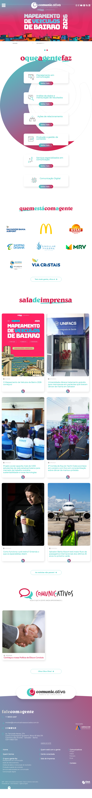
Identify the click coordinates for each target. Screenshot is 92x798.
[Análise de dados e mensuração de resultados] (17, 765)
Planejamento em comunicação (45, 76)
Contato (73, 763)
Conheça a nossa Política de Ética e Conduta (24, 658)
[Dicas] (71, 758)
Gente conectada (48, 754)
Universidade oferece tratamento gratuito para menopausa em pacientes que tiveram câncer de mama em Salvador (67, 384)
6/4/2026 (7, 379)
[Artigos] (72, 751)
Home (5, 750)
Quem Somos (8, 754)
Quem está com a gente (50, 750)
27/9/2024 (8, 462)
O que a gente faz (10, 759)
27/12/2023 (8, 655)
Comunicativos (76, 750)
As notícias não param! (44, 572)
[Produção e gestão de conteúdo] (13, 767)
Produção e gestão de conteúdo (47, 138)
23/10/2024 (53, 379)
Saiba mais (45, 83)
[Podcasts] (72, 756)
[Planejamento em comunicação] (13, 760)
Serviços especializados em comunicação (49, 159)
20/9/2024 (8, 548)
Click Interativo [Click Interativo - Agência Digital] (19, 783)
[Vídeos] (72, 754)
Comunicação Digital (50, 178)
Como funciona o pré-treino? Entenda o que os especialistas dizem (21, 553)
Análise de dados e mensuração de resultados (49, 97)
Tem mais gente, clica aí (45, 279)
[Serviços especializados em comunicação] (16, 769)
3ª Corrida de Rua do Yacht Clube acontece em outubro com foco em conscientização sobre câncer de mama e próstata (67, 468)
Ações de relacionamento (50, 116)
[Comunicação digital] (9, 771)
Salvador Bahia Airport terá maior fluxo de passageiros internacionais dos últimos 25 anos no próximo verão (68, 554)
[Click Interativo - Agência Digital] (86, 783)
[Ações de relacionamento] (11, 763)
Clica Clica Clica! (45, 671)
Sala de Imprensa (48, 759)
